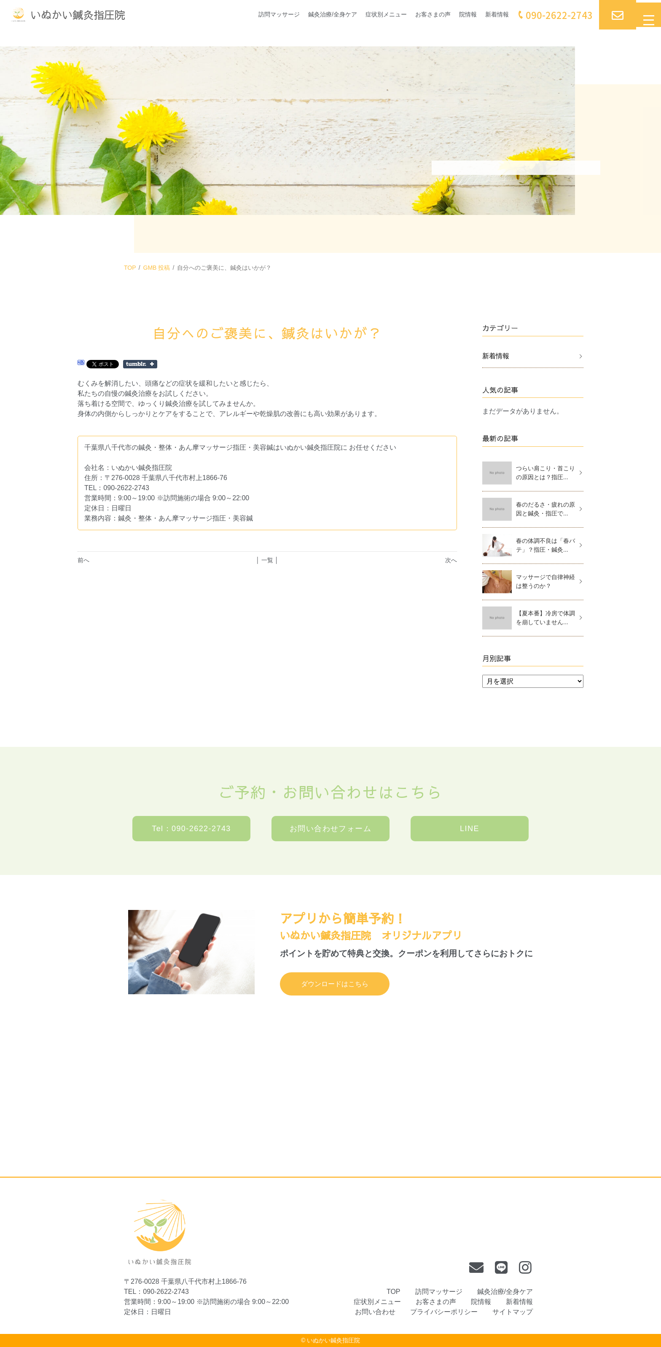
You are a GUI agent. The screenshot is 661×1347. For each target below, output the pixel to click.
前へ (83, 560)
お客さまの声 (415, 14)
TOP (130, 267)
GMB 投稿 (156, 267)
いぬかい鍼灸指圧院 (333, 1340)
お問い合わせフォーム (330, 828)
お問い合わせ (375, 1311)
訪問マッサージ (243, 14)
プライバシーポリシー (444, 1311)
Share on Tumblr (140, 364)
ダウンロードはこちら (334, 983)
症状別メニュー (363, 14)
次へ (451, 560)
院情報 (454, 14)
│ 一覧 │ (267, 560)
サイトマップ (512, 1311)
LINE (469, 828)
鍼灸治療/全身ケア (303, 14)
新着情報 (486, 14)
